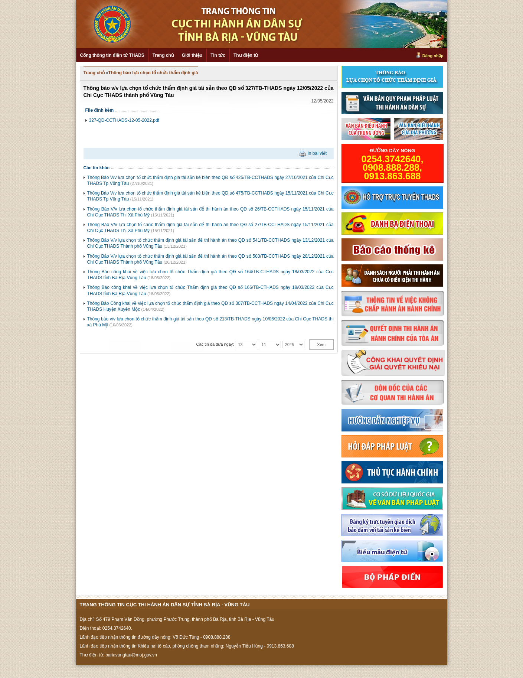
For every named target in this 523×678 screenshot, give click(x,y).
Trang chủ (163, 55)
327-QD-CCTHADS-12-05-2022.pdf (124, 120)
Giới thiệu (192, 55)
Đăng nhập (433, 55)
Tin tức (217, 55)
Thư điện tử (245, 55)
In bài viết (317, 153)
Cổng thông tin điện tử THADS (112, 55)
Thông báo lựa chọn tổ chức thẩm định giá (153, 72)
